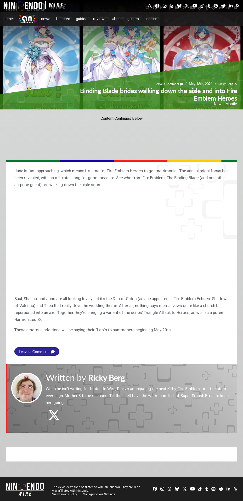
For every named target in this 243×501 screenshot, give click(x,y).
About (117, 19)
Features (63, 19)
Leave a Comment (166, 84)
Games (133, 19)
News (45, 19)
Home (8, 19)
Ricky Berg (225, 84)
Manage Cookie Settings (99, 494)
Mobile (231, 104)
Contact (151, 19)
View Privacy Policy (65, 494)
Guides (81, 19)
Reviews (100, 19)
